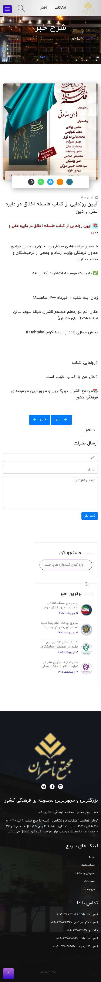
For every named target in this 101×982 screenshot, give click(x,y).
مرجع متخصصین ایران (50, 971)
